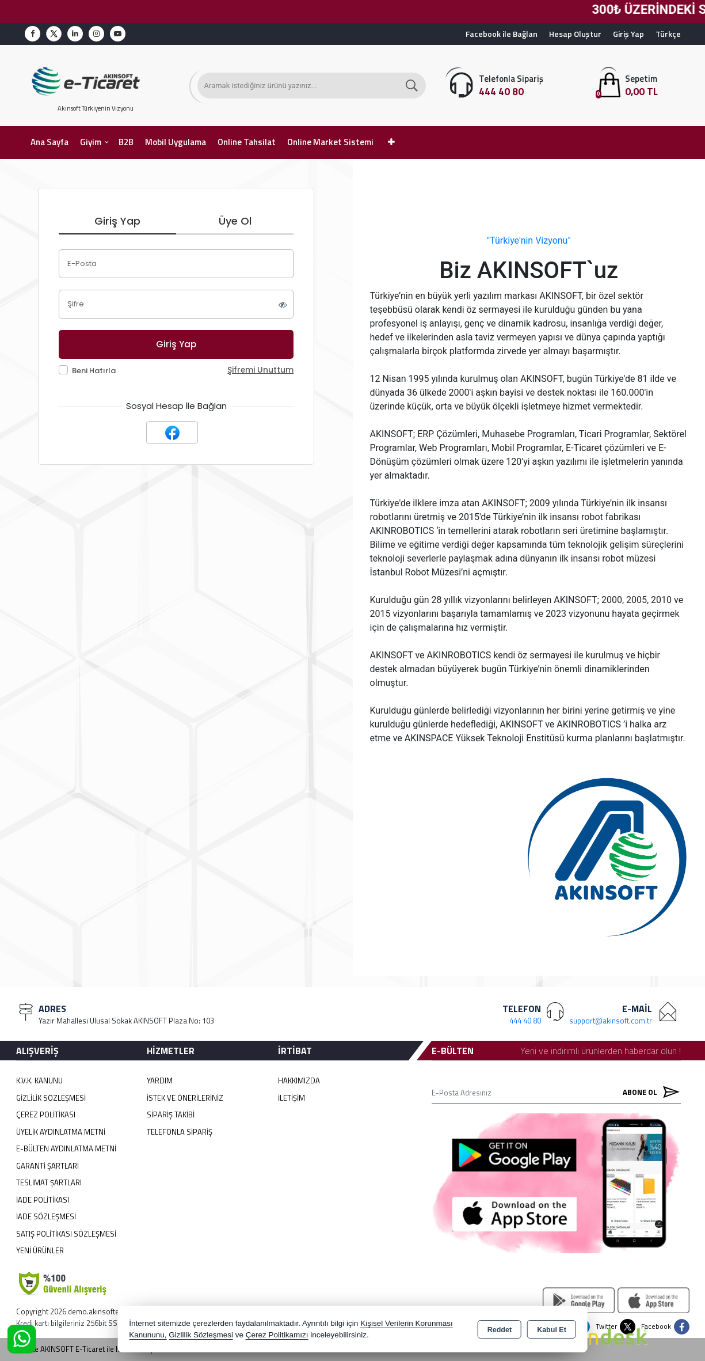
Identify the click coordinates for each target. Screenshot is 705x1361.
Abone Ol (648, 1092)
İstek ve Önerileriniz (185, 1098)
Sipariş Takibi (171, 1114)
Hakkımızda (299, 1080)
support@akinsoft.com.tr (610, 1020)
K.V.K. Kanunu (39, 1080)
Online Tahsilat (247, 142)
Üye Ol (235, 221)
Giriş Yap (628, 34)
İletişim (291, 1098)
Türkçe (668, 34)
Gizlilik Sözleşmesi (51, 1098)
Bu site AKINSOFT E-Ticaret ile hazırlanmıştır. (89, 1349)
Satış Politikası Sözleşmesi (66, 1233)
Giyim (90, 142)
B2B (126, 142)
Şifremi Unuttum (260, 370)
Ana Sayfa (49, 142)
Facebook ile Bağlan (502, 34)
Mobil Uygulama (175, 142)
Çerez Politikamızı (277, 1334)
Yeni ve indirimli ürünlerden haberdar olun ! (600, 1050)
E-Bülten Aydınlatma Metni (66, 1148)
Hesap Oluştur (575, 34)
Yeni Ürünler (40, 1250)
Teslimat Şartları (49, 1182)
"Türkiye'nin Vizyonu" (529, 240)
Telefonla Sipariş (179, 1132)
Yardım (160, 1080)
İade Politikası (42, 1199)
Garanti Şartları (47, 1166)
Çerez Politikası (45, 1114)
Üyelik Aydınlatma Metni (60, 1132)
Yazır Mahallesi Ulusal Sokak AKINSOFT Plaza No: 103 (126, 1020)
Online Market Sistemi (330, 142)
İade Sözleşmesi (46, 1216)
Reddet (499, 1330)
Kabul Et (551, 1330)
